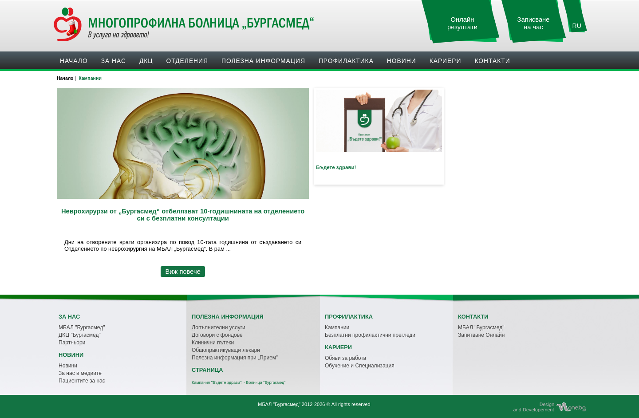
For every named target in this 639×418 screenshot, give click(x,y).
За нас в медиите (80, 373)
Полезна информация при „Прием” (235, 358)
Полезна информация (263, 60)
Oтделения (187, 60)
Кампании (337, 327)
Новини (401, 60)
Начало (74, 60)
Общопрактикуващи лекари (226, 350)
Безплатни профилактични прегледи (370, 335)
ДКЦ (146, 60)
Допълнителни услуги (218, 327)
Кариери (446, 60)
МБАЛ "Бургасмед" (82, 327)
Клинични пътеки (213, 342)
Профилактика (346, 60)
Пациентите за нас (82, 381)
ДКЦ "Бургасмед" (80, 335)
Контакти (492, 60)
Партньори (72, 342)
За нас (113, 60)
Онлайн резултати (462, 23)
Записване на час (533, 23)
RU (576, 25)
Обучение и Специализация (359, 366)
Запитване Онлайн (481, 335)
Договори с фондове (217, 335)
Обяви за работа (345, 358)
